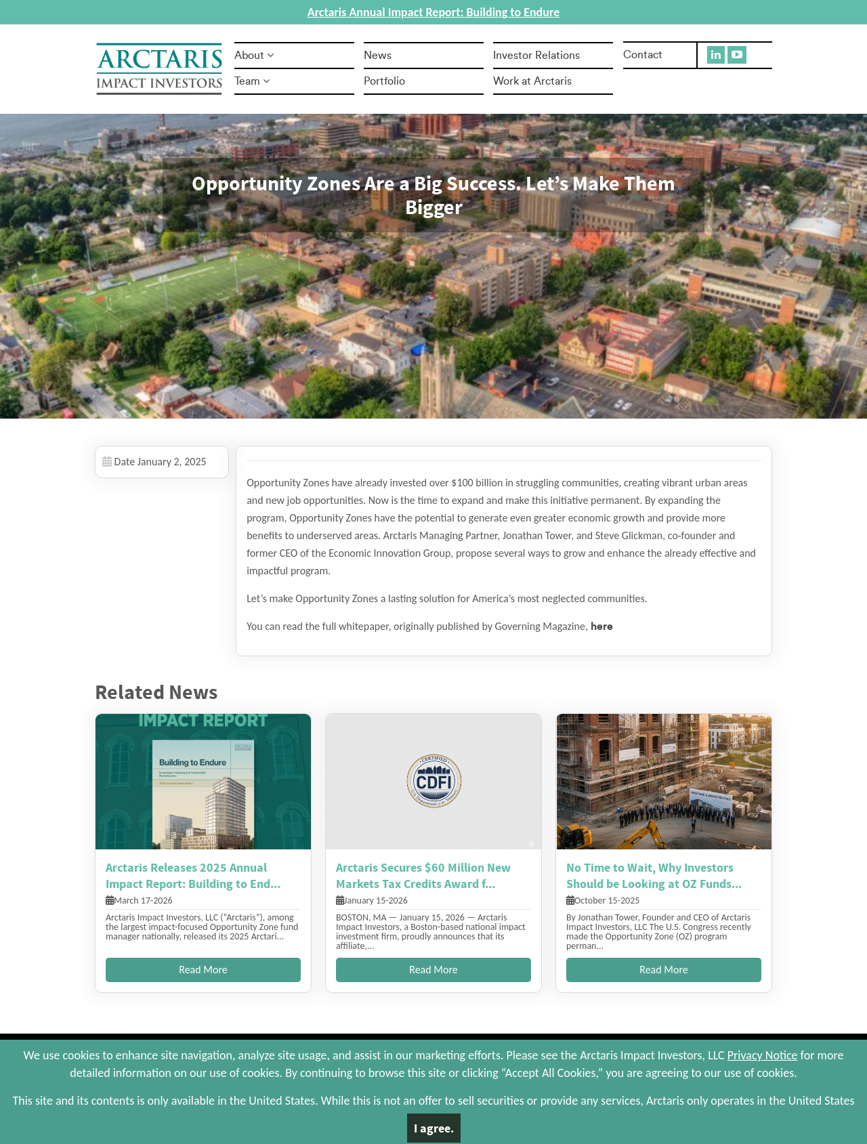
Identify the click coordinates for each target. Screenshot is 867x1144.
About (254, 55)
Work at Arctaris (532, 81)
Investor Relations (536, 55)
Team (252, 81)
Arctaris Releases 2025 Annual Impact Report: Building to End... (193, 875)
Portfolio (384, 81)
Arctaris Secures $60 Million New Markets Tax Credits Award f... (423, 875)
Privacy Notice (762, 1055)
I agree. (434, 1128)
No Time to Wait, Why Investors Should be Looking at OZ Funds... (654, 875)
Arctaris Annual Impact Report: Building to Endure (433, 12)
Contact (642, 54)
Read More (203, 969)
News (378, 55)
